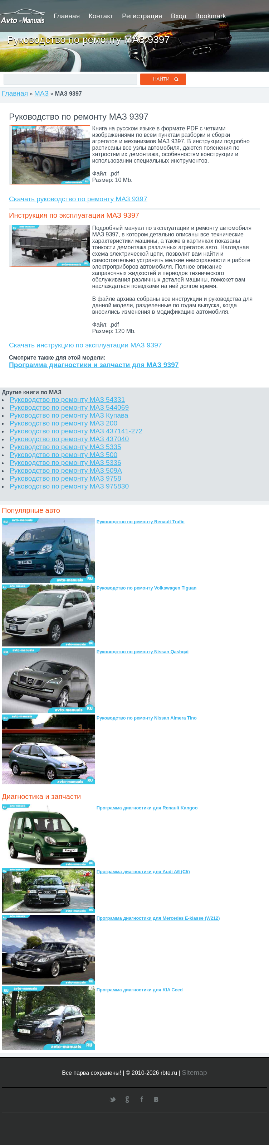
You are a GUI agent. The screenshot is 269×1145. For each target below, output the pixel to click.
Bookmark (210, 16)
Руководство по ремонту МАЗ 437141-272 (76, 431)
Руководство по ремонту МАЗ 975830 (69, 486)
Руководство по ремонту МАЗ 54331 (67, 399)
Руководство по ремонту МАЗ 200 (63, 423)
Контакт (100, 16)
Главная (67, 16)
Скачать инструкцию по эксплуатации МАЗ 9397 (85, 345)
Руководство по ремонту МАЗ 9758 (65, 478)
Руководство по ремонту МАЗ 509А (66, 470)
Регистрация (142, 16)
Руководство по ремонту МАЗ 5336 (65, 462)
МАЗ (41, 93)
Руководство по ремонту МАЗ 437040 (69, 439)
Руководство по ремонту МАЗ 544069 (69, 407)
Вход (178, 16)
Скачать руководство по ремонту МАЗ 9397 (78, 199)
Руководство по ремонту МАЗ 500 (63, 454)
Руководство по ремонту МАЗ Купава (69, 415)
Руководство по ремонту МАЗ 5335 (65, 447)
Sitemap (194, 1072)
